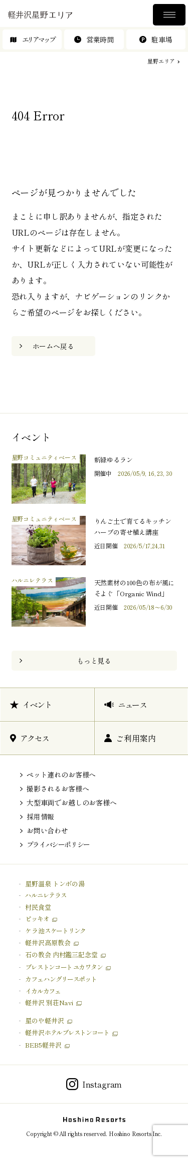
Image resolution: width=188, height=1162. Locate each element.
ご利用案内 (129, 738)
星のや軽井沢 (44, 1020)
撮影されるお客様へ (58, 788)
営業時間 (94, 39)
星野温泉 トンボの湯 (54, 883)
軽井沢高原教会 (47, 942)
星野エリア (160, 61)
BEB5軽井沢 (43, 1045)
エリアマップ (32, 39)
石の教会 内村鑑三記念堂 (61, 954)
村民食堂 (38, 907)
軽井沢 (67, 1032)
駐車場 (155, 39)
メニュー (169, 14)
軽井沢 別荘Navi (49, 1002)
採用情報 (40, 816)
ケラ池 (55, 930)
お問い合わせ (47, 830)
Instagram (94, 1084)
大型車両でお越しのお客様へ (72, 802)
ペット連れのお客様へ (61, 774)
